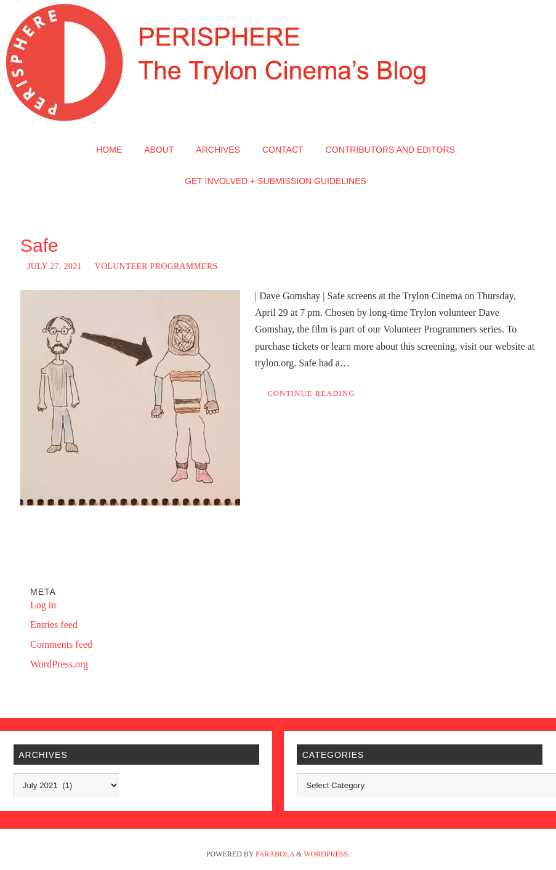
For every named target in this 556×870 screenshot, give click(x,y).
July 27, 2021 (54, 266)
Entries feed (54, 624)
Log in (43, 605)
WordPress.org (59, 664)
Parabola (275, 854)
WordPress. (327, 854)
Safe (39, 245)
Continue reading (311, 393)
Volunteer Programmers (156, 266)
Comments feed (61, 644)
